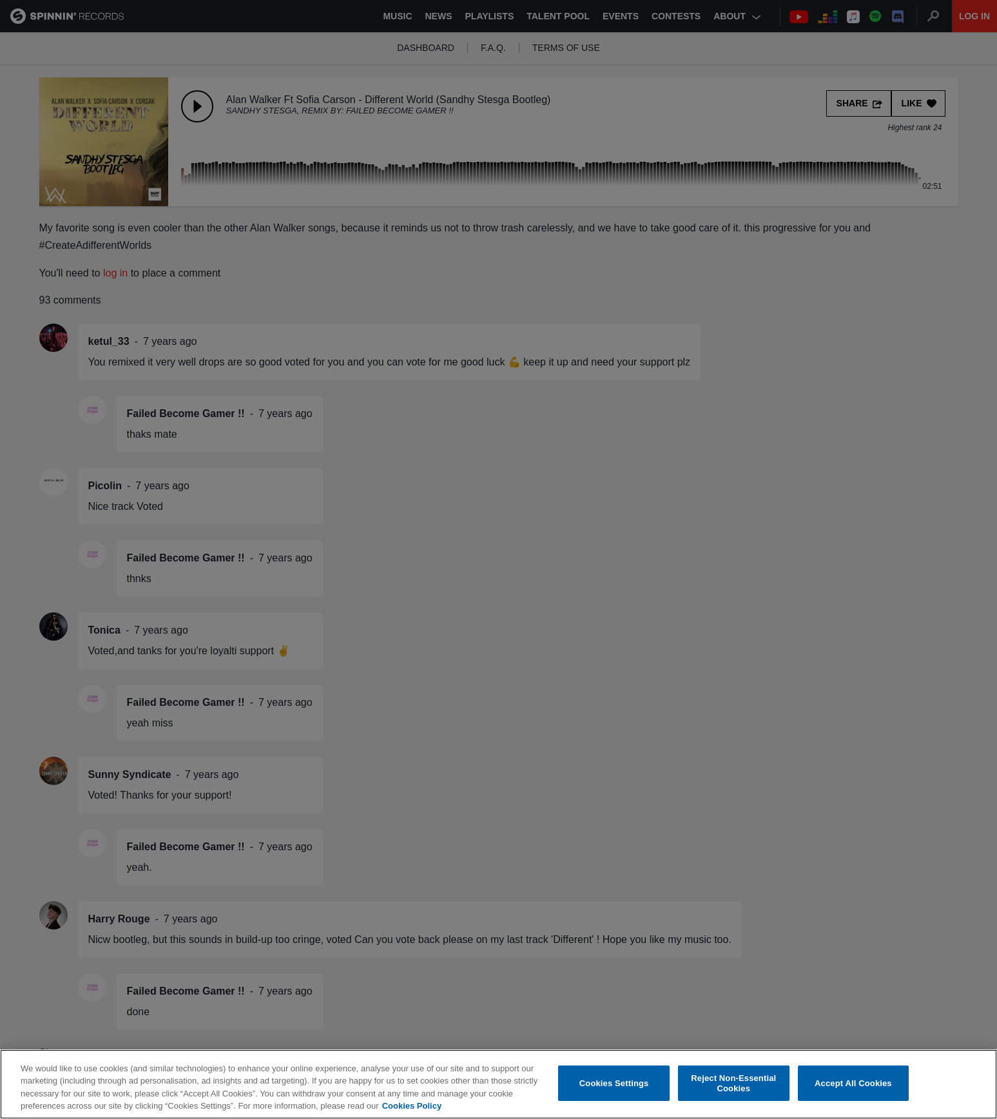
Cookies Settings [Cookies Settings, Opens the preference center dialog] (614, 1083)
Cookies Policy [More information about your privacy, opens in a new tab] (411, 1106)
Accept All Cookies (853, 1083)
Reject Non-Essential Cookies (733, 1084)
